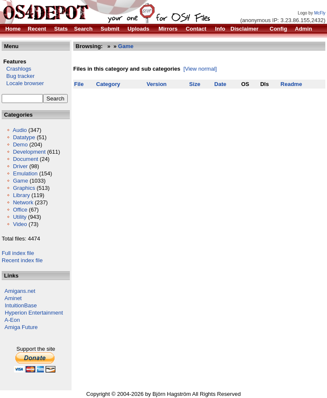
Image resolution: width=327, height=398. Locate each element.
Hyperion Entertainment (34, 312)
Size (194, 84)
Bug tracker (18, 76)
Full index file (18, 253)
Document (25, 159)
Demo (20, 144)
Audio (20, 130)
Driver (20, 166)
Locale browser (23, 83)
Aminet (13, 298)
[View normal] (200, 69)
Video (20, 224)
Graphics (24, 188)
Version (156, 84)
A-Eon (12, 320)
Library (21, 195)
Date (220, 84)
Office (20, 209)
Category (108, 84)
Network (23, 202)
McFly (320, 13)
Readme (291, 84)
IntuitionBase (21, 305)
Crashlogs (16, 69)
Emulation (25, 173)
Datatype (24, 137)
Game (20, 181)
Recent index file (22, 260)
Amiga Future (21, 327)
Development (29, 152)
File (78, 84)
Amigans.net (20, 291)
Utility (19, 217)
